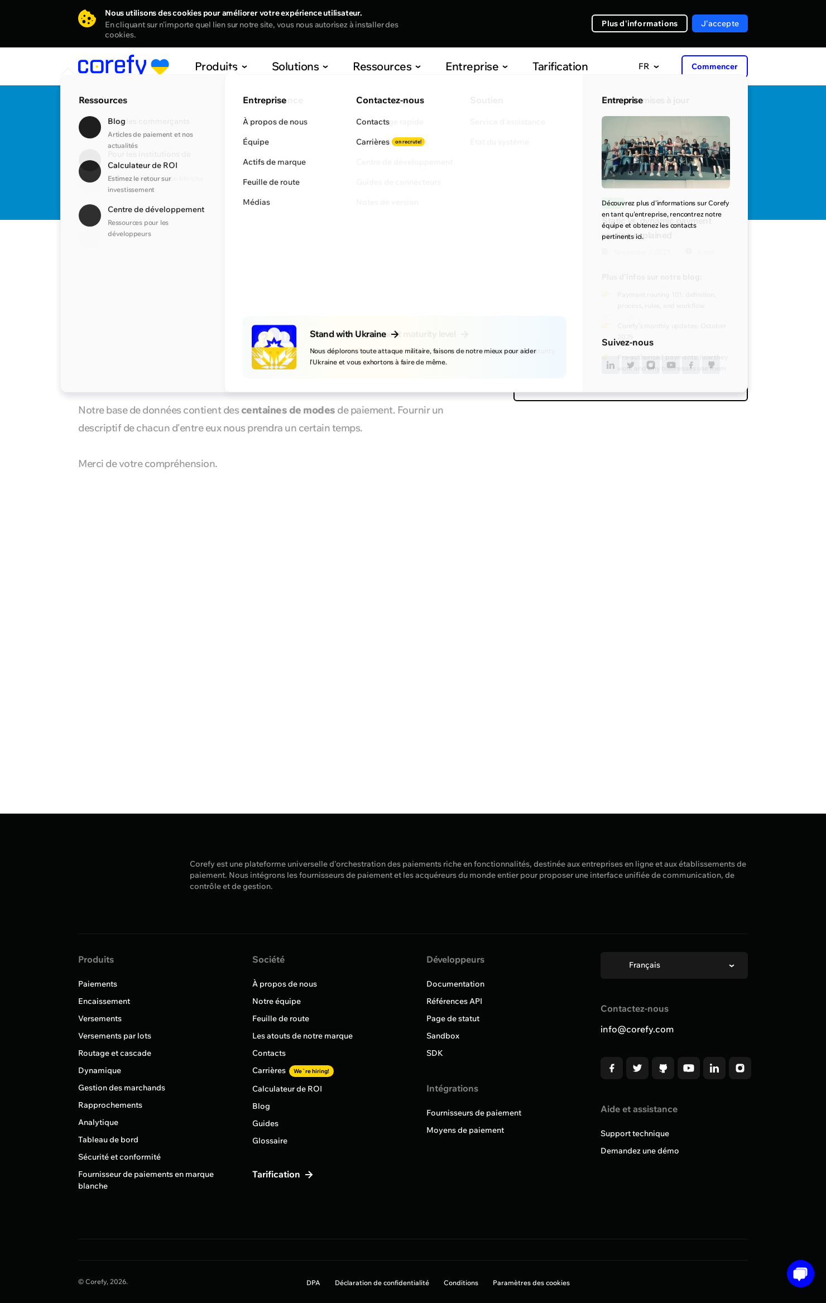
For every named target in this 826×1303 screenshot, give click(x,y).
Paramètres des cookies (531, 1282)
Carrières (293, 1070)
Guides (265, 1123)
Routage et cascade (114, 1053)
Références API (454, 1001)
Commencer (714, 66)
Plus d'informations (640, 23)
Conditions (461, 1282)
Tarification (537, 66)
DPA (313, 1282)
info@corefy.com (637, 1029)
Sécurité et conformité (119, 1157)
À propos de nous (284, 984)
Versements (100, 1018)
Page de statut (452, 1018)
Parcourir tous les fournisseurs (147, 252)
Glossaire (269, 1141)
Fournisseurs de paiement (473, 1113)
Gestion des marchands (121, 1088)
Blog (261, 1106)
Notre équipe (276, 1001)
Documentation (455, 984)
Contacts (269, 1053)
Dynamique (99, 1070)
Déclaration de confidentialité (382, 1282)
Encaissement (104, 1001)
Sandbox (442, 1036)
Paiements (97, 984)
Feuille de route (280, 1018)
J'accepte (720, 23)
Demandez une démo (640, 1151)
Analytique (98, 1122)
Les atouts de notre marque (302, 1036)
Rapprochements (110, 1105)
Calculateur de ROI (287, 1089)
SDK (434, 1053)
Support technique (635, 1133)
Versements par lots (114, 1036)
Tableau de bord (108, 1139)
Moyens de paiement (465, 1130)
